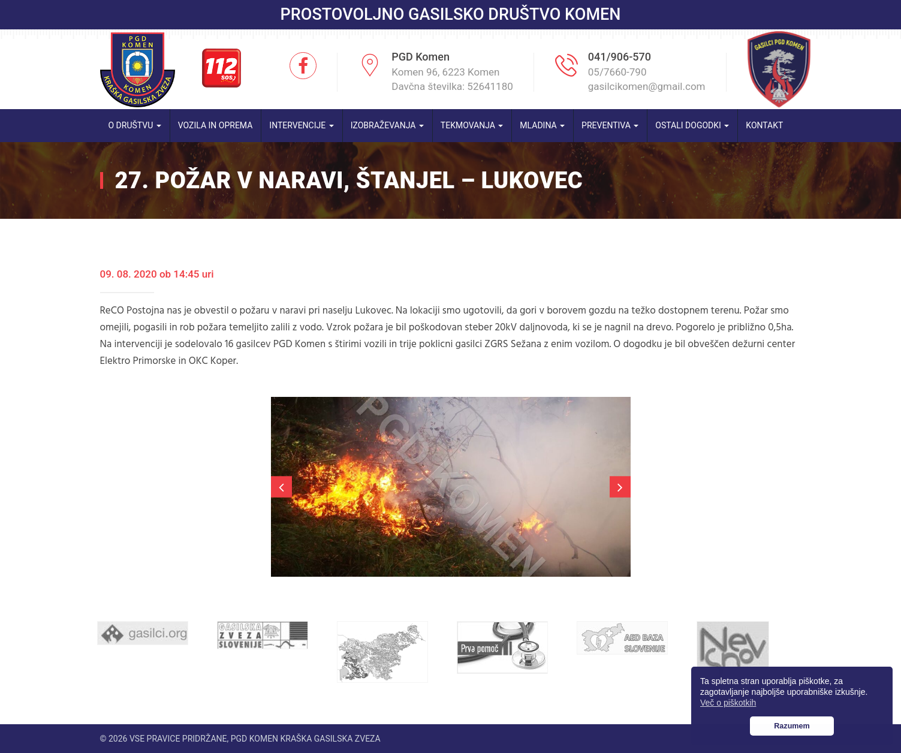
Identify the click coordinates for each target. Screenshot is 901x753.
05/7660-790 (617, 72)
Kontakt (764, 125)
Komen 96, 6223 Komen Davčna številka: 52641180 (452, 79)
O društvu (135, 125)
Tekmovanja (472, 125)
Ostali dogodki (692, 125)
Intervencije (301, 125)
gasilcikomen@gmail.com (647, 86)
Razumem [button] (792, 726)
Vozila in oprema (215, 125)
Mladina (542, 125)
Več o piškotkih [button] (728, 702)
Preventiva (609, 125)
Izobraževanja (387, 125)
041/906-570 (619, 56)
